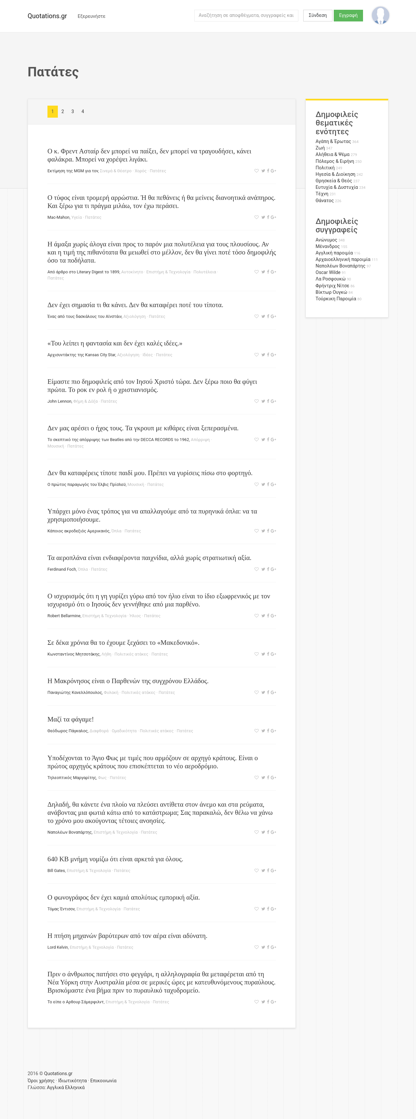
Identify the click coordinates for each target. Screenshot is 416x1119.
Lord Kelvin (57, 947)
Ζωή (320, 148)
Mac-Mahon (58, 217)
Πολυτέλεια (204, 271)
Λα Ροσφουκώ (331, 279)
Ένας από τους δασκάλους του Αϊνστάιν (84, 316)
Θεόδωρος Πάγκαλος (67, 730)
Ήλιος (135, 615)
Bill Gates (56, 870)
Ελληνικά (74, 1087)
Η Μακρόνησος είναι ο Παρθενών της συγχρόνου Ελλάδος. (128, 680)
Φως (102, 777)
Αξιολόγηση (135, 316)
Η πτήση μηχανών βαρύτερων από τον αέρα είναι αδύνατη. (127, 935)
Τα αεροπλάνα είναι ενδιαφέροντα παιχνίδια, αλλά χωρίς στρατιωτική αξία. (149, 557)
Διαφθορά (99, 730)
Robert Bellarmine (64, 615)
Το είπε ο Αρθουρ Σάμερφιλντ (75, 1001)
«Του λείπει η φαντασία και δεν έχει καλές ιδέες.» (114, 343)
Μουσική (55, 446)
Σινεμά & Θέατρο (115, 170)
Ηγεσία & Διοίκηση (335, 174)
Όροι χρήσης (41, 1081)
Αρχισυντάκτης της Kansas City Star (81, 354)
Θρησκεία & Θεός (334, 181)
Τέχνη (322, 194)
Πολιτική (325, 168)
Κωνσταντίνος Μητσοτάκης (73, 654)
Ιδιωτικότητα (72, 1081)
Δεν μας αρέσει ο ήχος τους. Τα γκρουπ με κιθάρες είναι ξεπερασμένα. (143, 428)
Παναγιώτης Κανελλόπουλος (74, 692)
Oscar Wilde (328, 272)
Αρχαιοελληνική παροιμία (343, 259)
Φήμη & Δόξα (85, 401)
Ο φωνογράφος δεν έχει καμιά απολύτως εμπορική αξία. (123, 897)
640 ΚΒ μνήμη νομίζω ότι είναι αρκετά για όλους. (115, 859)
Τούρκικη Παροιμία (336, 299)
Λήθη (106, 654)
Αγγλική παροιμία (334, 253)
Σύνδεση (318, 15)
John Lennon (59, 401)
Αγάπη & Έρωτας (333, 141)
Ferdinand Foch (61, 569)
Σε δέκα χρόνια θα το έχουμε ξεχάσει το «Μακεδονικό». (123, 642)
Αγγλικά (55, 1087)
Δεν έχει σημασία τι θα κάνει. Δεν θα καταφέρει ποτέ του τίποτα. (135, 304)
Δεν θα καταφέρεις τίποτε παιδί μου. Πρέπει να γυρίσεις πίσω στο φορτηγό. (150, 472)
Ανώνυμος (326, 240)
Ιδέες (148, 354)
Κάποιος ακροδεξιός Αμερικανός (78, 530)
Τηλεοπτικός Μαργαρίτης (71, 777)
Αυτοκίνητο (132, 271)
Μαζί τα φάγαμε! (70, 719)
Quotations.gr (47, 16)
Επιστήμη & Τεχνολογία (168, 271)
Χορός (141, 170)
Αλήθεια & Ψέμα (332, 154)
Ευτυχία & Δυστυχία (337, 187)
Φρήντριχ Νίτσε (332, 286)
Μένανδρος (328, 246)
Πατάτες (158, 170)
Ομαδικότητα (124, 730)
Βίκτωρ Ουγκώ (331, 292)
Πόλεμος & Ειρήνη (335, 161)
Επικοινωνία (103, 1081)
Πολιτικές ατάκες (131, 654)
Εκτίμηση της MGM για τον (72, 170)
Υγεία (77, 217)
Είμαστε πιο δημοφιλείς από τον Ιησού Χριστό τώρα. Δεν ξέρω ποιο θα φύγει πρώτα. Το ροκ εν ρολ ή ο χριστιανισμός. (152, 385)
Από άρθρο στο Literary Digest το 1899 (83, 271)
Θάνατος (325, 200)
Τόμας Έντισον (61, 908)
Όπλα (116, 530)
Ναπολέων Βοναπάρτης (69, 832)
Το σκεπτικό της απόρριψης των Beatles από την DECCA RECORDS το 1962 (118, 439)
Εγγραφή (348, 15)
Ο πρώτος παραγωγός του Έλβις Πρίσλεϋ (86, 484)
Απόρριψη (200, 439)
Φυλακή (111, 692)
